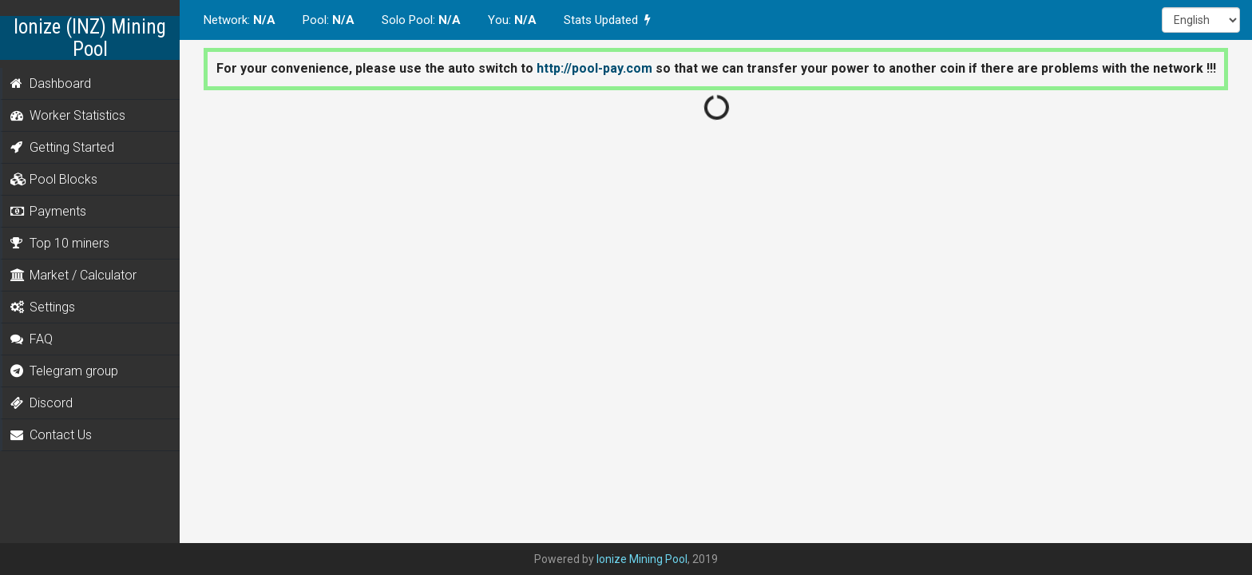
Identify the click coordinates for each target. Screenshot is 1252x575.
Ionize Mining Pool (641, 559)
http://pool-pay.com (594, 68)
